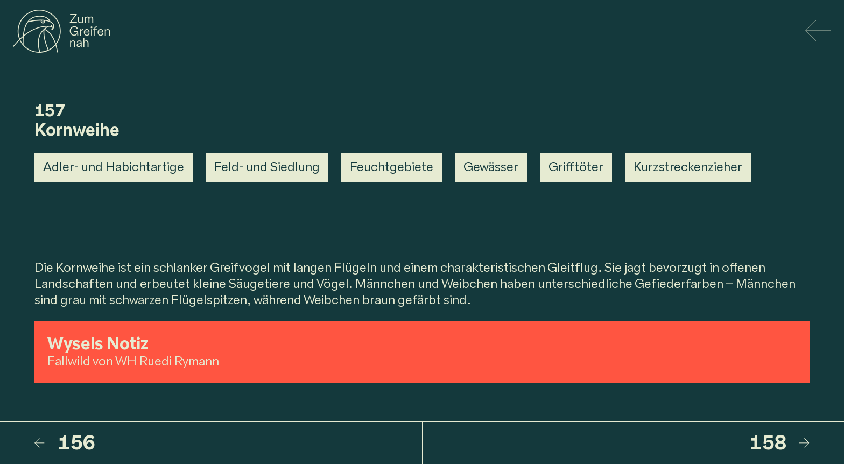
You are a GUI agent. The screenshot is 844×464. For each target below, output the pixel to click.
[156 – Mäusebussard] (228, 443)
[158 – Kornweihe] (616, 443)
